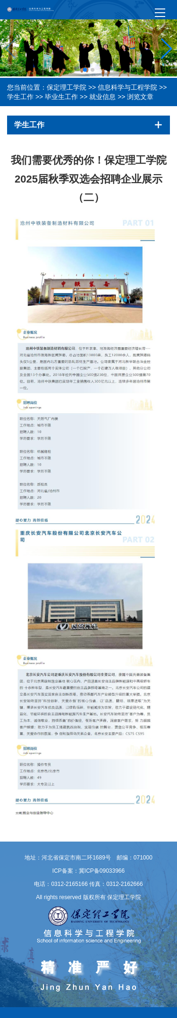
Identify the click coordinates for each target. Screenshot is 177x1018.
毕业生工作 (61, 96)
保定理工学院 (66, 87)
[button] (85, 70)
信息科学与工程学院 (127, 87)
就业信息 (102, 96)
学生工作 (20, 96)
